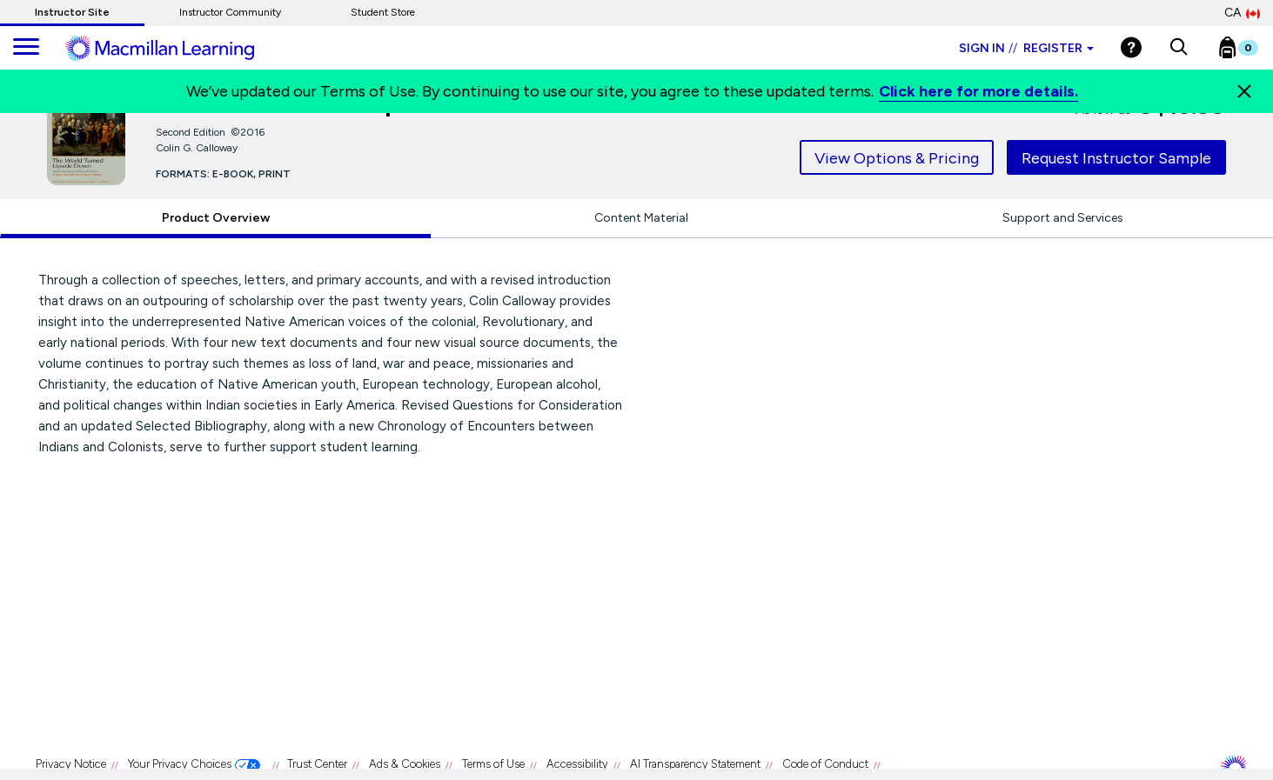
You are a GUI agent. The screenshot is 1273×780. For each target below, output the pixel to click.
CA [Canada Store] (1242, 13)
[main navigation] (26, 48)
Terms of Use (493, 763)
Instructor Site (72, 12)
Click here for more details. (978, 91)
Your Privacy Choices (179, 763)
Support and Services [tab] (1062, 217)
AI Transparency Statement (695, 763)
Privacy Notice (71, 763)
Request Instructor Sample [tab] (1116, 158)
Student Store (383, 12)
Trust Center (317, 763)
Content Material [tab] (641, 217)
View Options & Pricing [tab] (896, 158)
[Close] (1244, 91)
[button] (1179, 48)
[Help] (1131, 47)
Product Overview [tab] (216, 217)
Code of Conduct (825, 763)
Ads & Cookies (404, 763)
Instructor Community (230, 12)
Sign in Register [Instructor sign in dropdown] (1026, 48)
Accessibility (577, 763)
